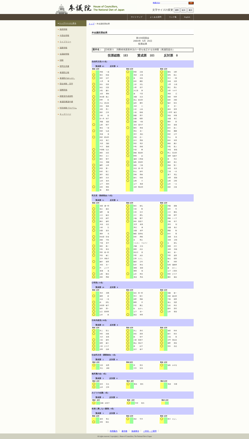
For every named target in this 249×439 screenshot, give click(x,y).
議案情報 (63, 48)
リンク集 (173, 17)
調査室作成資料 (66, 96)
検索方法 (156, 3)
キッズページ (65, 114)
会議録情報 (64, 54)
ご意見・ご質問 (149, 431)
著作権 (124, 431)
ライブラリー (65, 42)
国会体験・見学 (66, 84)
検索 (191, 2)
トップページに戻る (67, 23)
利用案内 (113, 431)
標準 (177, 10)
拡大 (183, 10)
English (187, 17)
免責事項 (135, 431)
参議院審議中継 (66, 102)
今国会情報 (64, 35)
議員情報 (63, 29)
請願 (61, 60)
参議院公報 (64, 72)
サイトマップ (136, 17)
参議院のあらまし (67, 78)
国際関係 (63, 90)
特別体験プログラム (68, 108)
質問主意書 (64, 66)
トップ (91, 24)
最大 (190, 10)
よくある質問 (155, 17)
